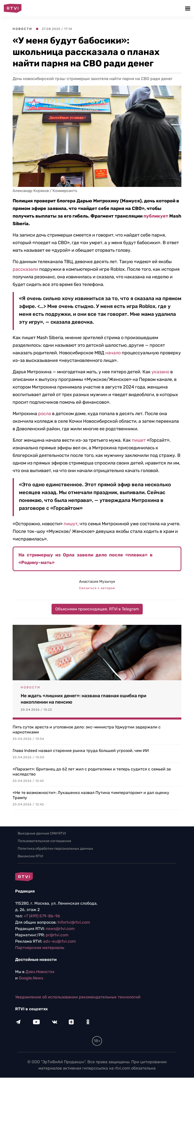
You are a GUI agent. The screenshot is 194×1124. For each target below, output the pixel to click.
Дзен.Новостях (40, 971)
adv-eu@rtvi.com (59, 941)
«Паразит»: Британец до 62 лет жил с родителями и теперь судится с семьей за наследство (92, 772)
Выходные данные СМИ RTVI (42, 833)
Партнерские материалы (39, 947)
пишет (139, 440)
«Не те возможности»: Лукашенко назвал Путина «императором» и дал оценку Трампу (91, 795)
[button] (188, 8)
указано (160, 372)
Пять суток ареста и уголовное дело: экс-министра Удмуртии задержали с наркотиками (87, 729)
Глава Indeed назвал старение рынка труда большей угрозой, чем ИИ (81, 750)
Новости (22, 29)
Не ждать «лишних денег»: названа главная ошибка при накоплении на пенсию (83, 699)
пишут (71, 524)
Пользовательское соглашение (44, 841)
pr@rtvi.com (57, 935)
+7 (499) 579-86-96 (42, 916)
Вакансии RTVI (30, 856)
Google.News (31, 978)
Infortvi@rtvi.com (74, 922)
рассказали (25, 269)
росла (44, 413)
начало (113, 353)
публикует (155, 216)
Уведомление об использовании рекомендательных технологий (77, 997)
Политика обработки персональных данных (55, 848)
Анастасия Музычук (97, 581)
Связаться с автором (97, 588)
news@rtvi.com (60, 928)
